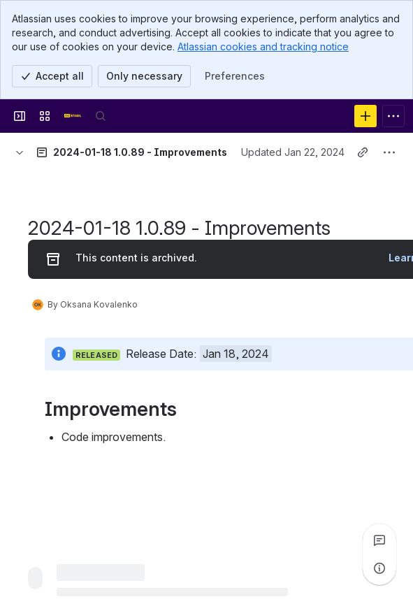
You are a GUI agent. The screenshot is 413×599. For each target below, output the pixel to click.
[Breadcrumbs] (19, 152)
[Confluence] (72, 116)
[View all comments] (379, 540)
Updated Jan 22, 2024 (293, 152)
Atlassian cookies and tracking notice (263, 46)
